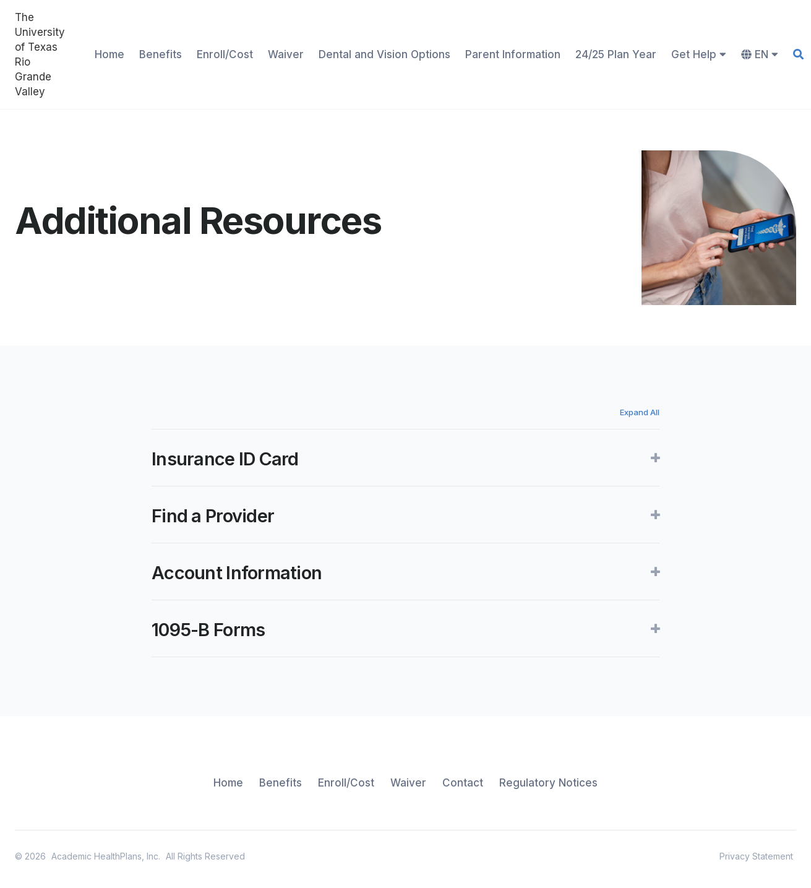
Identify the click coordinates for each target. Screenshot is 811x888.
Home (109, 54)
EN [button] (759, 54)
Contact (462, 783)
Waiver (286, 54)
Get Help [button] (698, 54)
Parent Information (512, 54)
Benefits (160, 54)
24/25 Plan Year (615, 54)
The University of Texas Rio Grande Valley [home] (40, 54)
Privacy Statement (756, 856)
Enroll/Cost (225, 54)
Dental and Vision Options (384, 54)
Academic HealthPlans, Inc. (105, 856)
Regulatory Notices (548, 783)
